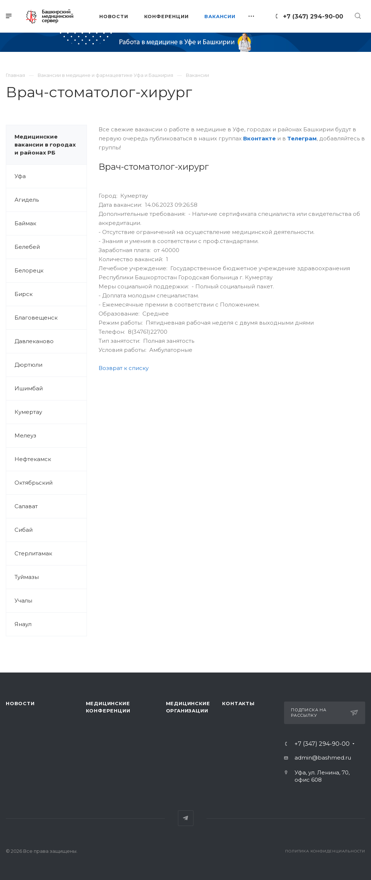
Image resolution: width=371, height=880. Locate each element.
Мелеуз (25, 435)
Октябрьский (33, 482)
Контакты (238, 703)
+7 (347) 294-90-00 (313, 16)
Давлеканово (34, 341)
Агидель (26, 199)
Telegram (185, 818)
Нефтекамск (32, 459)
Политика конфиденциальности (325, 851)
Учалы (23, 600)
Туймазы (26, 576)
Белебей (27, 246)
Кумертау (28, 411)
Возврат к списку (124, 368)
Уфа (20, 176)
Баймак (25, 223)
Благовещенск (36, 317)
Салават (26, 506)
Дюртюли (28, 364)
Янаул (23, 624)
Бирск (23, 294)
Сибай (23, 529)
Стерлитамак (33, 553)
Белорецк (28, 270)
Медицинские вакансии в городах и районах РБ (45, 144)
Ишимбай (28, 388)
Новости (20, 703)
